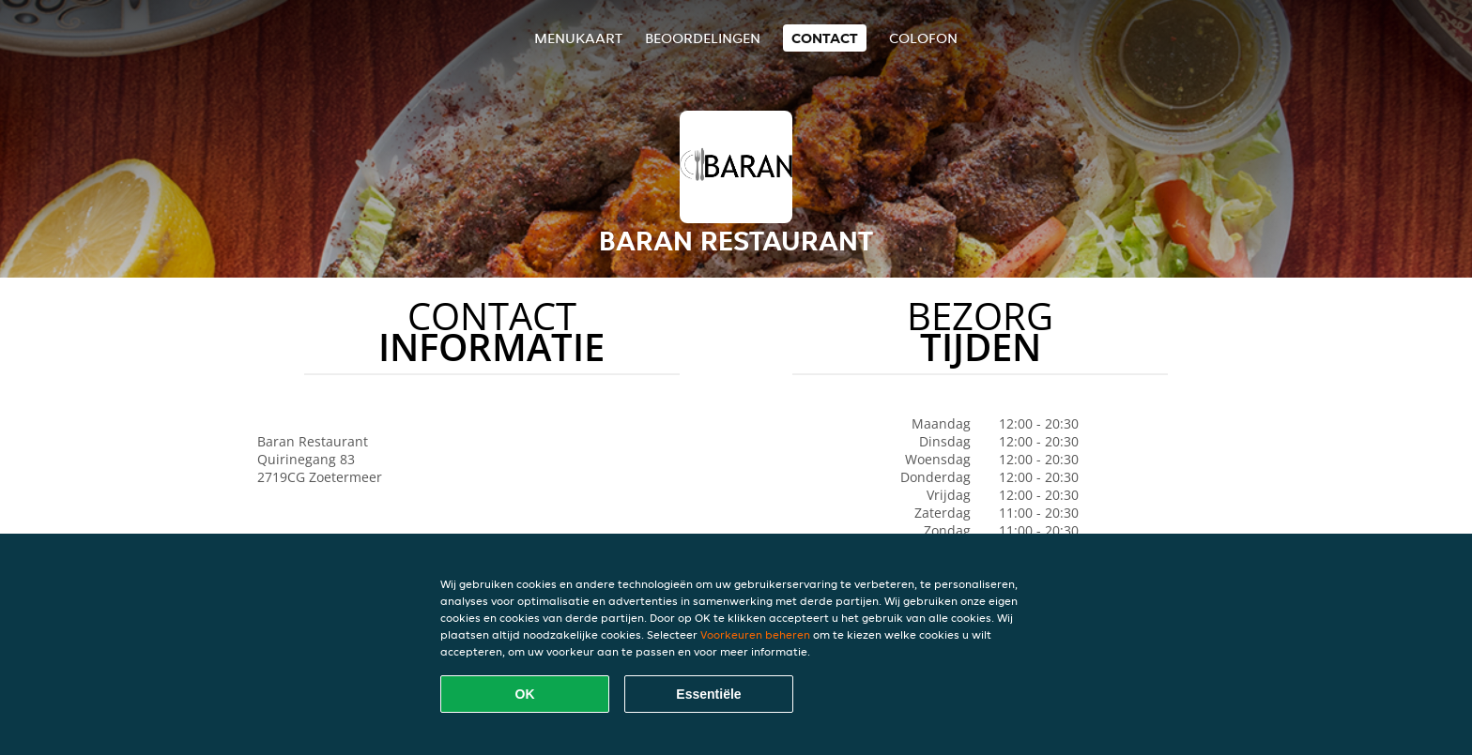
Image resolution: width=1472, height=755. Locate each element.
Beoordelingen (702, 38)
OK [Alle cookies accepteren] (525, 694)
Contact (824, 38)
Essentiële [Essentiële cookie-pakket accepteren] (708, 694)
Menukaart (578, 38)
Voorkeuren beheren (755, 634)
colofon (923, 38)
